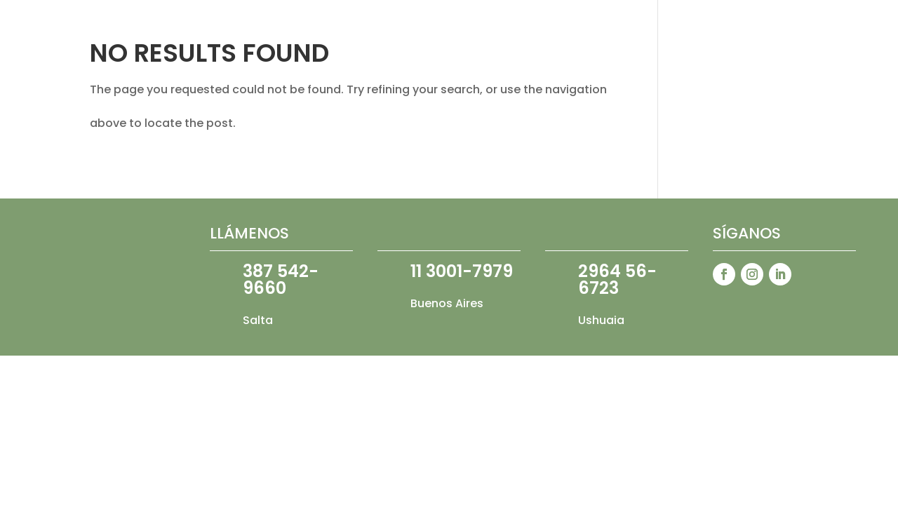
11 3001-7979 (461, 271)
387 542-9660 (281, 279)
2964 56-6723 (617, 279)
